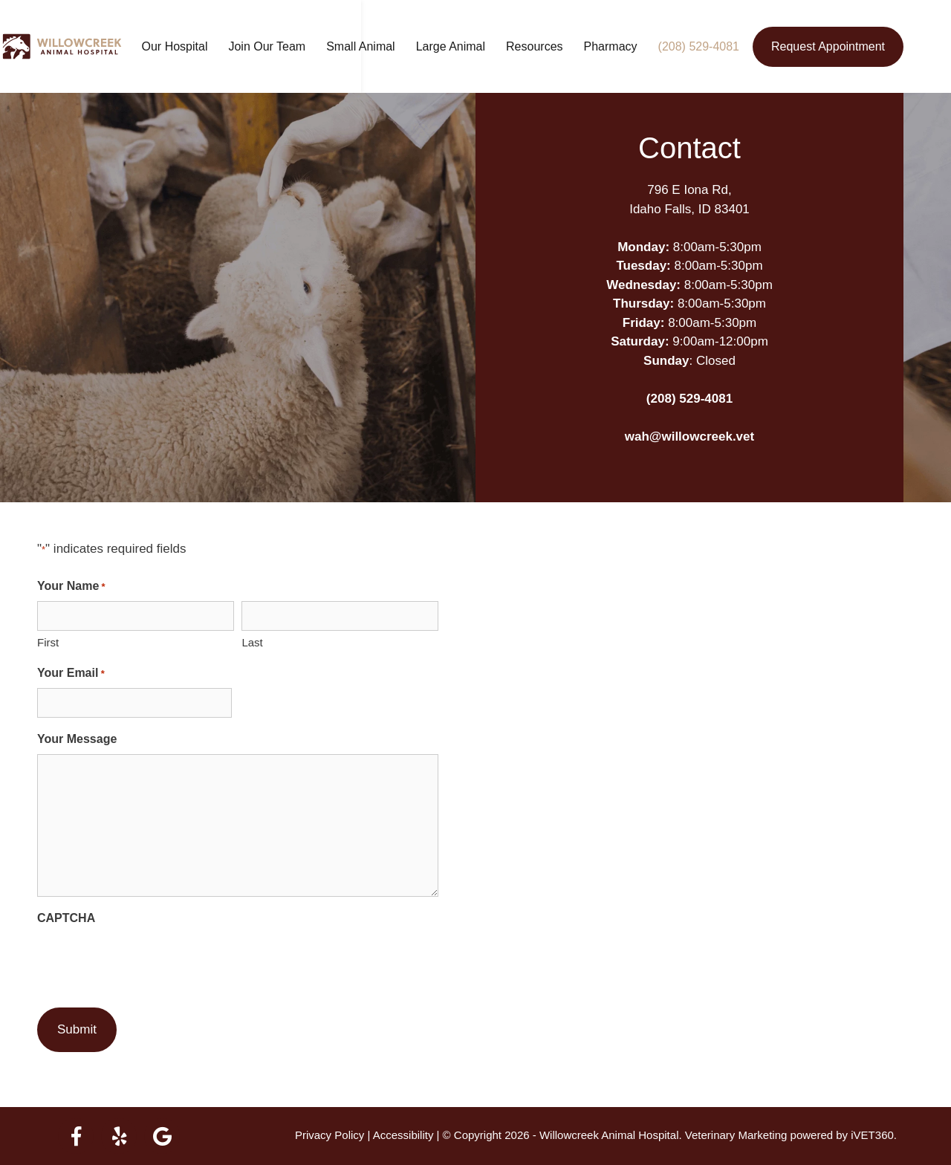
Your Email (71, 673)
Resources (558, 46)
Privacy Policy (329, 1135)
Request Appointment (852, 46)
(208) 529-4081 (722, 46)
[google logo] (162, 1136)
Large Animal (474, 46)
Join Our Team (290, 46)
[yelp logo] (119, 1136)
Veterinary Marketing (736, 1135)
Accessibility (403, 1135)
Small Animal (384, 46)
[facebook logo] (76, 1136)
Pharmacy (634, 46)
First (48, 642)
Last (251, 642)
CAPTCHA (66, 918)
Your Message (77, 739)
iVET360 (872, 1135)
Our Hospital (199, 46)
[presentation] (150, 962)
